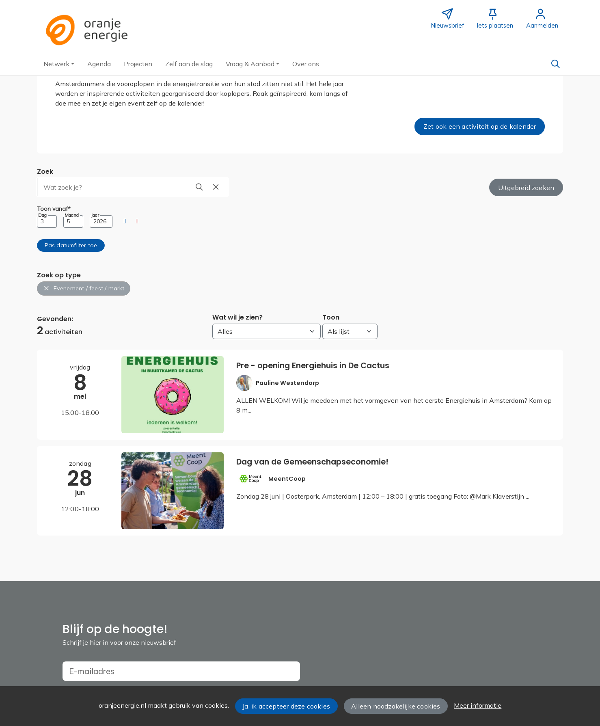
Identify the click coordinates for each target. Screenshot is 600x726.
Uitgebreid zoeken (526, 188)
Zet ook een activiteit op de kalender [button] (479, 126)
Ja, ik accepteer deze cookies (286, 706)
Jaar (95, 215)
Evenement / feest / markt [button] (84, 288)
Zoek (45, 171)
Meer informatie (477, 705)
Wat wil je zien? (237, 317)
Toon (330, 317)
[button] (59, 64)
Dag (42, 215)
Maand (72, 215)
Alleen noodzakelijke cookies (395, 706)
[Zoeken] (555, 63)
